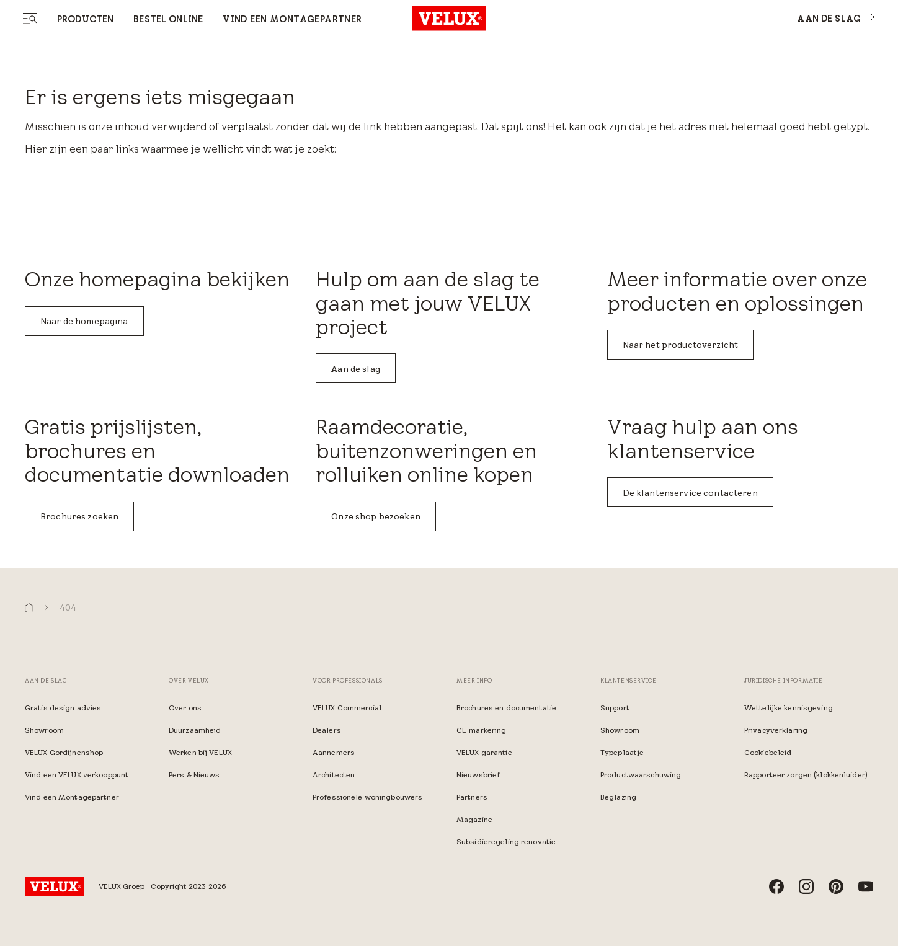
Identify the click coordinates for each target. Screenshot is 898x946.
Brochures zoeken (79, 516)
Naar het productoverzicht (681, 344)
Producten (85, 19)
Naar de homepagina (84, 321)
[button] (29, 607)
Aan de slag (355, 368)
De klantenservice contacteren (690, 492)
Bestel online (168, 19)
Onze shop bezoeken (375, 516)
